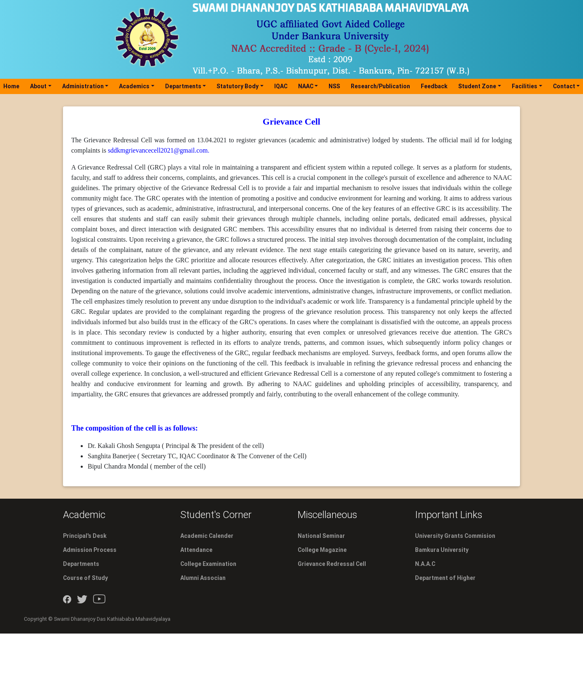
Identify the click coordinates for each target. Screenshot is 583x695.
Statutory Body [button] (238, 86)
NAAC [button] (305, 86)
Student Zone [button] (477, 86)
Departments (81, 564)
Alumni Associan (203, 578)
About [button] (38, 86)
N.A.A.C (425, 564)
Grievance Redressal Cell (332, 564)
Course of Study (85, 578)
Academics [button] (134, 86)
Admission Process (90, 550)
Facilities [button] (524, 86)
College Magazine (322, 550)
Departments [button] (183, 86)
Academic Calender (206, 536)
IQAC (280, 86)
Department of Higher (445, 578)
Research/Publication (380, 86)
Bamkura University (442, 550)
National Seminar (321, 536)
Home (13, 86)
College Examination (208, 564)
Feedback (434, 86)
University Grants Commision (455, 536)
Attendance (196, 550)
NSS (334, 86)
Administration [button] (83, 86)
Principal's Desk (85, 536)
